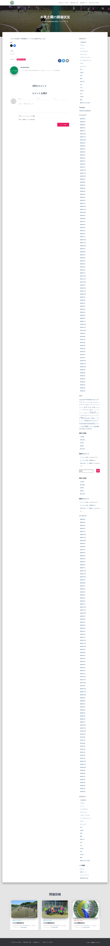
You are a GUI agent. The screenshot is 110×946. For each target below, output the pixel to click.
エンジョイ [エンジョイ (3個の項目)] (87, 402)
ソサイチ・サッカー (85, 57)
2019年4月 (82, 348)
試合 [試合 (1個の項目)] (85, 428)
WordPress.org (84, 878)
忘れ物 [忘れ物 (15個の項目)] (96, 426)
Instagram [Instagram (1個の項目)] (81, 399)
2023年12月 (83, 206)
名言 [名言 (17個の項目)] (92, 423)
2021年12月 (83, 276)
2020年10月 (83, 294)
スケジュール (83, 54)
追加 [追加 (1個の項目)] (87, 428)
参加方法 (82, 81)
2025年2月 (82, 164)
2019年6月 (82, 342)
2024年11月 (83, 173)
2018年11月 (83, 363)
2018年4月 (82, 385)
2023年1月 (82, 236)
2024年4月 (82, 194)
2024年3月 (82, 197)
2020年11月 (83, 291)
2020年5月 (82, 309)
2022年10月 (83, 245)
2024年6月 (82, 188)
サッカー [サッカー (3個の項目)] (81, 407)
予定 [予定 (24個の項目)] (82, 418)
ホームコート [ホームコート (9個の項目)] (85, 415)
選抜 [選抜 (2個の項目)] (89, 428)
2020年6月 (82, 306)
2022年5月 (82, 260)
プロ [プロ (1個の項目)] (97, 413)
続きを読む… (24, 927)
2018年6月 (82, 378)
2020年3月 (82, 315)
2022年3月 (82, 266)
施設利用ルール (83, 2)
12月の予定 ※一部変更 (86, 463)
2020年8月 (82, 300)
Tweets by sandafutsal (85, 110)
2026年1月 (82, 130)
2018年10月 (83, 366)
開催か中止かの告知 (21, 59)
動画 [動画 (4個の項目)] (90, 423)
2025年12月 (83, 133)
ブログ (81, 63)
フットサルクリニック (85, 60)
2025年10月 (83, 140)
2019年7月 (82, 339)
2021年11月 (83, 279)
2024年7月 (82, 185)
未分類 (81, 96)
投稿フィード (83, 872)
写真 (81, 75)
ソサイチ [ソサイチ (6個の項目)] (84, 409)
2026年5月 (82, 118)
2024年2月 (82, 200)
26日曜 (81, 445)
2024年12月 (83, 170)
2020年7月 (82, 303)
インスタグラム (84, 51)
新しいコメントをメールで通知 (27, 116)
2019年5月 (82, 345)
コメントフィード (84, 875)
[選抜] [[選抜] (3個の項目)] (90, 399)
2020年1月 (82, 321)
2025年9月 (82, 142)
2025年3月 (82, 161)
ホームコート (83, 66)
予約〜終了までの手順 (94, 2)
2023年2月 (82, 233)
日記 (81, 93)
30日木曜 (82, 439)
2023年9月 (82, 215)
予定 (81, 69)
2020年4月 (82, 312)
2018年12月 (83, 360)
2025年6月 (82, 152)
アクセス (82, 45)
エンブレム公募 (84, 457)
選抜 (81, 99)
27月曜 (81, 442)
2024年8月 (82, 182)
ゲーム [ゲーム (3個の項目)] (98, 404)
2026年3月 (82, 124)
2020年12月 (83, 288)
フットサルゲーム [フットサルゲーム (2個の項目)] (85, 413)
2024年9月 (82, 179)
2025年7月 (82, 149)
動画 (81, 78)
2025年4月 (82, 158)
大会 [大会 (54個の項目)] (86, 426)
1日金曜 (82, 436)
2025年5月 (82, 155)
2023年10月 (83, 212)
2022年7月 (82, 254)
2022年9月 (82, 248)
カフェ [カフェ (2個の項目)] (94, 404)
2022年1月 (82, 273)
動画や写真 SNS (74, 2)
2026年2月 (82, 127)
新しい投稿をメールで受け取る (27, 119)
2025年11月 (83, 136)
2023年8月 (82, 218)
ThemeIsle (97, 942)
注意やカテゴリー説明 (63, 2)
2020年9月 (82, 297)
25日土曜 (82, 448)
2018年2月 (82, 391)
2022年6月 (82, 257)
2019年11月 (83, 327)
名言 (81, 84)
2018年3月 (82, 387)
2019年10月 (83, 330)
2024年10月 (83, 176)
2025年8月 (82, 146)
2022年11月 (83, 242)
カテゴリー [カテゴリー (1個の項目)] (91, 404)
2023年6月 (82, 224)
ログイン (82, 869)
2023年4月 (82, 227)
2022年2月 (82, 270)
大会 (81, 87)
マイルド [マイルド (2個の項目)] (96, 415)
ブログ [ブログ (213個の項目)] (92, 412)
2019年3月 (82, 351)
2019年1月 (82, 357)
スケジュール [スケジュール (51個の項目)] (89, 407)
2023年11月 (83, 209)
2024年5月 (82, 191)
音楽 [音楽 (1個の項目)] (91, 428)
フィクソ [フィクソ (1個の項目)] (94, 409)
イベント (82, 48)
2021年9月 (82, 285)
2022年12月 (83, 239)
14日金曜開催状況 (49, 923)
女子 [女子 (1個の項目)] (89, 426)
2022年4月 (82, 263)
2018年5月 (82, 381)
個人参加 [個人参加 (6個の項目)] (83, 423)
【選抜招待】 (83, 42)
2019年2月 (82, 354)
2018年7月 (82, 375)
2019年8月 (82, 336)
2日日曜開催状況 (79, 923)
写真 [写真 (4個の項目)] (88, 423)
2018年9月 (82, 369)
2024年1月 (82, 203)
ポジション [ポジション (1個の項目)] (92, 415)
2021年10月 (83, 282)
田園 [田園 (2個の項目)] (83, 428)
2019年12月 (83, 324)
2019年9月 (82, 333)
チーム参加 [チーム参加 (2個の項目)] (89, 409)
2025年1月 (82, 167)
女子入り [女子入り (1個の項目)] (92, 426)
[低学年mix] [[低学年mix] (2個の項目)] (85, 399)
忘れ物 (81, 90)
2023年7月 (82, 221)
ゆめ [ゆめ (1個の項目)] (96, 399)
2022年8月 (82, 251)
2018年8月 (82, 372)
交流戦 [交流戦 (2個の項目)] (85, 418)
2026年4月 (82, 121)
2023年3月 (82, 230)
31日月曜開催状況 (18, 923)
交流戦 (81, 72)
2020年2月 (82, 318)
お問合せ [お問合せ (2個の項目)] (93, 399)
